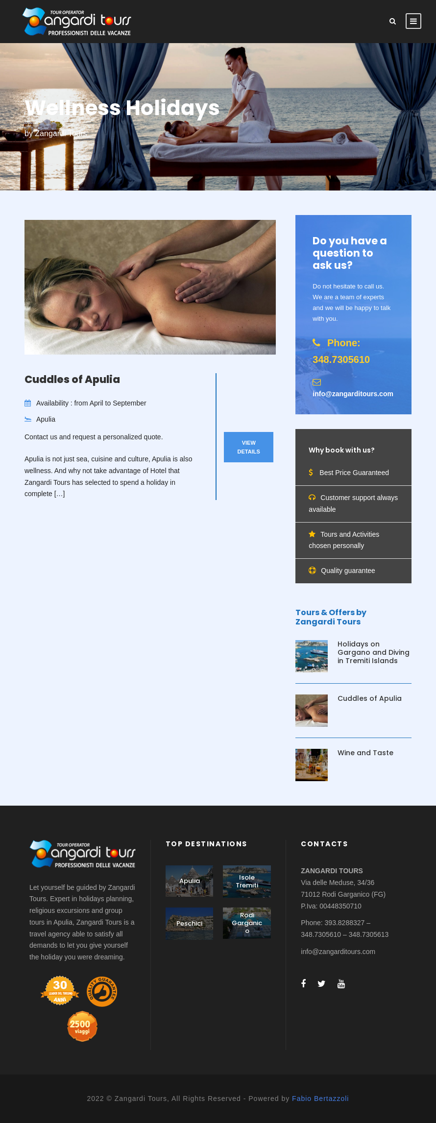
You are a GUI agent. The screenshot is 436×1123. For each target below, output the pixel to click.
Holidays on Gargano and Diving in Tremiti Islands (374, 652)
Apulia (189, 880)
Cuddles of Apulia (72, 379)
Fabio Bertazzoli (320, 1098)
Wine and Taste (365, 753)
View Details (249, 447)
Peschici (189, 923)
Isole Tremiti (247, 881)
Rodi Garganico (247, 922)
